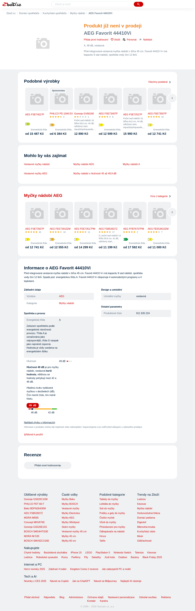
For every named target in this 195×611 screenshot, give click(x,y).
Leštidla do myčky (109, 504)
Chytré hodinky (32, 552)
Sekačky (96, 557)
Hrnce (102, 536)
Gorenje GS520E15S (35, 527)
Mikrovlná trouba (146, 527)
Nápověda (49, 597)
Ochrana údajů (95, 597)
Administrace (76, 597)
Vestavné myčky (70, 508)
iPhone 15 (76, 552)
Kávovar (141, 504)
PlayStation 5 (103, 552)
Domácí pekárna (146, 517)
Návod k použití (33, 434)
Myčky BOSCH (70, 504)
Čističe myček (107, 517)
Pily (86, 557)
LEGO (88, 552)
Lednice (141, 499)
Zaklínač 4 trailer (58, 569)
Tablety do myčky (108, 499)
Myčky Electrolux (71, 513)
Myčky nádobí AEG (83, 164)
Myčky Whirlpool (70, 522)
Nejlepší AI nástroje (130, 581)
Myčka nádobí (144, 508)
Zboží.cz (10, 13)
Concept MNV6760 (34, 522)
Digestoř (141, 522)
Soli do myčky (107, 508)
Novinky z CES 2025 (35, 581)
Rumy (64, 557)
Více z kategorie (160, 196)
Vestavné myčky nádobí (37, 164)
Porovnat (130, 39)
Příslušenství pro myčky (112, 527)
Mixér (140, 536)
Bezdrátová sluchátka (55, 552)
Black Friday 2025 (152, 557)
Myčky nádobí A (131, 164)
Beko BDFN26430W (35, 508)
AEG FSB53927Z (33, 513)
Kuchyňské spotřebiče (55, 13)
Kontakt (91, 601)
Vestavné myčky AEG (35, 173)
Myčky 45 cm (69, 536)
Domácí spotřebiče (29, 13)
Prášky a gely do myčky (112, 513)
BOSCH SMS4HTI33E (36, 531)
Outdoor (122, 557)
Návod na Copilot (59, 581)
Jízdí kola (109, 557)
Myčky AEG (68, 517)
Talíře (102, 540)
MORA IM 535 (31, 536)
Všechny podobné (159, 82)
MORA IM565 (31, 517)
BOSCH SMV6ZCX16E (36, 540)
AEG (61, 296)
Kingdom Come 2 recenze (84, 569)
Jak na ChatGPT (81, 581)
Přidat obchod (31, 597)
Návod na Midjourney (105, 581)
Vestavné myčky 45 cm (74, 531)
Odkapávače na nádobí (112, 531)
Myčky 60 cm (69, 540)
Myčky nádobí (77, 13)
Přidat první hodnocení (96, 39)
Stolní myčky (68, 527)
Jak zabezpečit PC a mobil (116, 569)
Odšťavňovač (144, 540)
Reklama (166, 597)
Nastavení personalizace (121, 597)
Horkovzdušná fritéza (148, 513)
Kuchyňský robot (146, 531)
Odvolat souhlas (148, 597)
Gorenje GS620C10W (36, 499)
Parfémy (75, 557)
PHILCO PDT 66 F (34, 504)
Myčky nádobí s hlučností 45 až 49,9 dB (94, 173)
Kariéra (104, 601)
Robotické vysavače (47, 557)
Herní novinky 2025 (34, 569)
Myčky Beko (68, 499)
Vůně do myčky (107, 522)
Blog (62, 597)
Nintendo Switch (122, 552)
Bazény (135, 557)
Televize (139, 552)
